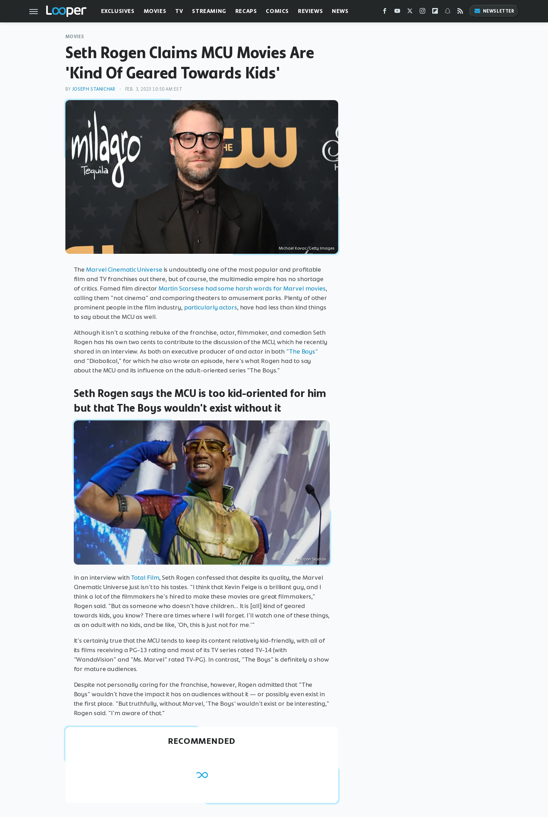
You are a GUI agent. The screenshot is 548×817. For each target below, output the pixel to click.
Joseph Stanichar (93, 89)
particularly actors (210, 307)
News (340, 11)
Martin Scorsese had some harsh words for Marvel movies (242, 288)
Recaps (246, 11)
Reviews (310, 11)
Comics (277, 11)
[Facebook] (384, 12)
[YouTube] (397, 12)
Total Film (145, 577)
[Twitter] (409, 12)
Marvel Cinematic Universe (124, 269)
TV (179, 11)
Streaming (209, 11)
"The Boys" (302, 351)
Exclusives (118, 11)
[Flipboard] (435, 12)
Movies (155, 11)
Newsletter (494, 11)
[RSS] (460, 12)
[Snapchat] (447, 12)
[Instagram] (422, 12)
